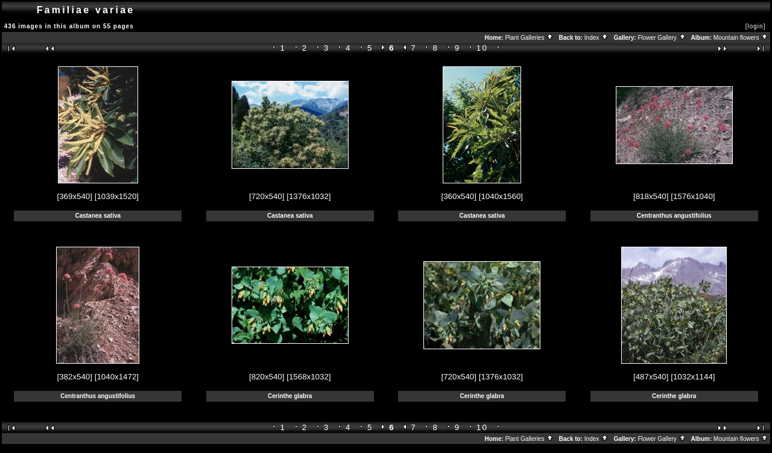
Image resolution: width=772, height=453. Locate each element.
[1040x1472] (117, 376)
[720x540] (267, 196)
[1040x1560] (501, 196)
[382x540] (74, 376)
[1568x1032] (308, 376)
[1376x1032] (308, 196)
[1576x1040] (693, 196)
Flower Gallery (662, 37)
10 (482, 47)
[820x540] (267, 376)
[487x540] (651, 376)
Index (596, 37)
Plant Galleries (529, 37)
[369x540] (74, 196)
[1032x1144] (693, 376)
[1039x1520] (117, 196)
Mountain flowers (740, 37)
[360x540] (458, 196)
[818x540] (651, 196)
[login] (755, 26)
